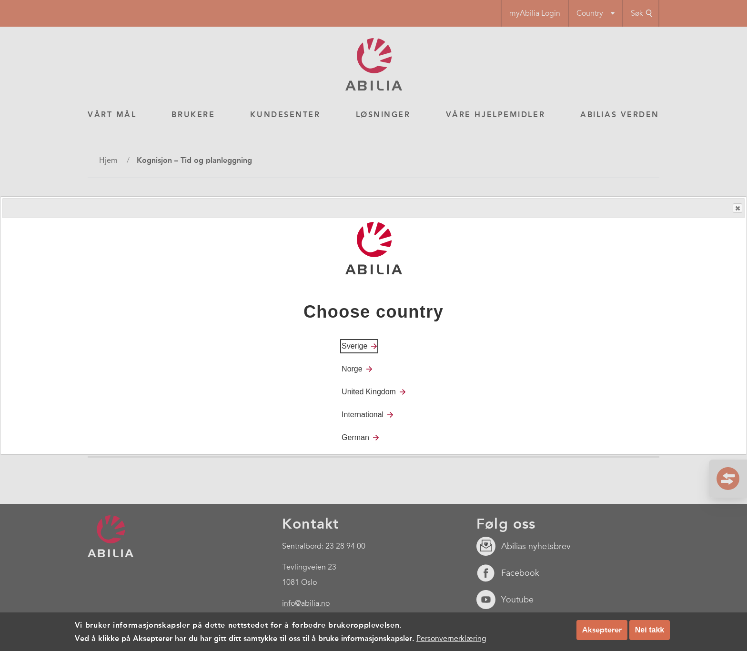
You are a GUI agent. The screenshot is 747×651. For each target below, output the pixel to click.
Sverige (354, 346)
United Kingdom (369, 392)
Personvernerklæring (451, 638)
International (363, 415)
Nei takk (649, 630)
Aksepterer (602, 629)
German (355, 437)
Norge (352, 369)
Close (737, 208)
